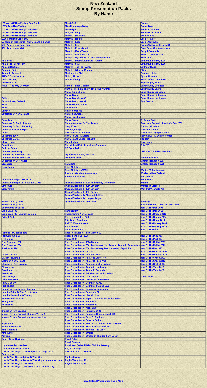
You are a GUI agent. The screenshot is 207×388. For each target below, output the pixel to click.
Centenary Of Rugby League (16, 123)
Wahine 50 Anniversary (152, 170)
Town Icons (146, 142)
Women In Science (150, 186)
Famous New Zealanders (14, 233)
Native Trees (71, 120)
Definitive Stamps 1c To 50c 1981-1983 (21, 183)
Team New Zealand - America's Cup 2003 (161, 123)
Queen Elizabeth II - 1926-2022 (80, 201)
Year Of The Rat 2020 (151, 248)
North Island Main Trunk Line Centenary (85, 145)
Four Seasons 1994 (11, 245)
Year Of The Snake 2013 (153, 264)
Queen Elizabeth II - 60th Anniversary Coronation (90, 183)
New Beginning (73, 129)
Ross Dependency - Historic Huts (82, 295)
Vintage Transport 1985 (153, 164)
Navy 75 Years (72, 126)
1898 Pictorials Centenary (15, 39)
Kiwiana (6, 336)
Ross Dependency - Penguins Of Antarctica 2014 (90, 314)
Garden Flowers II (11, 258)
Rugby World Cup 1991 (77, 360)
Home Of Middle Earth (13, 298)
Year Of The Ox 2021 (151, 229)
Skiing (144, 70)
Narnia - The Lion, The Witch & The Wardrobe (88, 89)
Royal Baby (71, 339)
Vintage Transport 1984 (153, 161)
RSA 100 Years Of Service (78, 351)
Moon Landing (72, 79)
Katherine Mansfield (12, 326)
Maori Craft (70, 23)
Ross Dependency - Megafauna (81, 305)
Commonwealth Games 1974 (16, 154)
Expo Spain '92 (9, 211)
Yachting (145, 201)
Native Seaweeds (74, 114)
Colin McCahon (9, 148)
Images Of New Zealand (14, 311)
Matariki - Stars (73, 64)
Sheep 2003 (147, 57)
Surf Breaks (147, 101)
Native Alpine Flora (75, 92)
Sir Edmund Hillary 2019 (153, 64)
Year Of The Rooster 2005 (154, 251)
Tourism (145, 139)
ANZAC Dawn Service (13, 76)
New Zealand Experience (77, 133)
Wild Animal (147, 176)
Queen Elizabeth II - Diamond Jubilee (84, 195)
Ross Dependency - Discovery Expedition (86, 289)
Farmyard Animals (11, 236)
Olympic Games (73, 158)
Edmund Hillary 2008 (12, 201)
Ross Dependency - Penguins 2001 (83, 311)
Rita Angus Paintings (76, 220)
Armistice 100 (9, 79)
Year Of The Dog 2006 (152, 208)
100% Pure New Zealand (14, 26)
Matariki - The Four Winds (78, 67)
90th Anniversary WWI (13, 48)
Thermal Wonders (150, 126)
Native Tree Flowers (75, 117)
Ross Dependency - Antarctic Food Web (85, 261)
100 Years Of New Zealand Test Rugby (21, 23)
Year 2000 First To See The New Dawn (160, 204)
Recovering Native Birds (77, 217)
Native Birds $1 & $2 (75, 98)
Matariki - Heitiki (73, 39)
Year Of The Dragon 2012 (153, 214)
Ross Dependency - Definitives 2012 (83, 283)
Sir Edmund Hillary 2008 (153, 61)
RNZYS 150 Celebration (77, 223)
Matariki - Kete (72, 42)
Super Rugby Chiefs (151, 89)
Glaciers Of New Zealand (14, 264)
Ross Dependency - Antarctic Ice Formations (88, 264)
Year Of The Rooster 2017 (154, 254)
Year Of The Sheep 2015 (153, 261)
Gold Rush (7, 273)
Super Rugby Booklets (152, 86)
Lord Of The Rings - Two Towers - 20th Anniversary (28, 366)
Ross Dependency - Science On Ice (83, 320)
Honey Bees (8, 301)
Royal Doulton (72, 342)
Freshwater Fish (10, 248)
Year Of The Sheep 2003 (153, 258)
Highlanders (8, 286)
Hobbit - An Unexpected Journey (18, 289)
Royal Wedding (73, 348)
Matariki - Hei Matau (75, 36)
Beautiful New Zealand (13, 101)
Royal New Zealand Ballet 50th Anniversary (87, 345)
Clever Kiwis (8, 142)
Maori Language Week (76, 26)
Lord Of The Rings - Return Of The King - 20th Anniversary (32, 360)
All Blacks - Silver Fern (13, 64)
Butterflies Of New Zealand (15, 114)
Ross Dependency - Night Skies (81, 308)
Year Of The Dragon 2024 (153, 217)
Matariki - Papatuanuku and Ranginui (84, 61)
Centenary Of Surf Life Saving (17, 126)
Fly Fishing (7, 239)
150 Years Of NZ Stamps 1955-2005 (20, 36)
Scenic (144, 23)
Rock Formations (74, 229)
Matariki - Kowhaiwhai (76, 48)
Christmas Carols (11, 139)
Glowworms (8, 267)
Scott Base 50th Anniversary (155, 48)
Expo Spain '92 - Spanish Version (19, 214)
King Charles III (9, 330)
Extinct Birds (8, 217)
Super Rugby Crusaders (153, 92)
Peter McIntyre (72, 167)
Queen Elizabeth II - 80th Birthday (82, 186)
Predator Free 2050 (75, 176)
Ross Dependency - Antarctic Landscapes (86, 267)
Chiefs (5, 133)
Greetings (7, 270)
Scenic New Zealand (151, 32)
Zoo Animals (147, 276)
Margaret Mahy (72, 32)
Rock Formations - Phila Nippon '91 (83, 233)
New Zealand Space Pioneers (80, 139)
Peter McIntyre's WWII (76, 170)
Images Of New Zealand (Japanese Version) (24, 317)
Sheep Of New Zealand (152, 54)
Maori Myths (71, 29)
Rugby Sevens (72, 357)
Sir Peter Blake (148, 67)
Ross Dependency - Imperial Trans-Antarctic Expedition (93, 298)
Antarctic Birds (9, 70)
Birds (4, 104)
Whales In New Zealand (153, 173)
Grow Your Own (10, 280)
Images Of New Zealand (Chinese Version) (23, 314)
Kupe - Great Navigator (13, 339)
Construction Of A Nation (15, 161)
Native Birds (71, 95)
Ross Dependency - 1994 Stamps (82, 242)
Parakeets (70, 164)
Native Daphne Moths (76, 104)
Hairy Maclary (9, 283)
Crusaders (7, 164)
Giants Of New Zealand (13, 261)
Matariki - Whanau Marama (78, 70)
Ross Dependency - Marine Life (81, 301)
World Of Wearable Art (152, 189)
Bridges (6, 111)
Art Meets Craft (9, 82)
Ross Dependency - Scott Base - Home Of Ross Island (93, 323)
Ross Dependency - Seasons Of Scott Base (87, 326)
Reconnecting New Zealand (79, 214)
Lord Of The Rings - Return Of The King (22, 357)
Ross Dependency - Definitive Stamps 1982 (87, 286)
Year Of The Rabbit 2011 (153, 242)
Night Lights (71, 142)
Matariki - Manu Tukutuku (78, 51)
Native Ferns (71, 107)
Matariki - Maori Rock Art (77, 54)
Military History (73, 76)
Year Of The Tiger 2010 (152, 267)
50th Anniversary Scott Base (16, 45)
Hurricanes (7, 305)
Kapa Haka (7, 323)
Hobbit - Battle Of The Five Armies (19, 292)
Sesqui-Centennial (150, 51)
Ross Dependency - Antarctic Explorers (85, 258)
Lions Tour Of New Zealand (16, 348)
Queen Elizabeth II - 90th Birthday (82, 189)
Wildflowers (147, 179)
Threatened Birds (150, 129)
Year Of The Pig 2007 (151, 236)
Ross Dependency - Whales (79, 333)
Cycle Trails (8, 167)
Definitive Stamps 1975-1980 (16, 179)
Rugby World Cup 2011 (77, 363)
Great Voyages (9, 276)
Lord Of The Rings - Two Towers (18, 363)
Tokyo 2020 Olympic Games (155, 133)
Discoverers (8, 189)
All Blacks (7, 61)
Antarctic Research (11, 73)
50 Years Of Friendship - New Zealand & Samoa (26, 42)
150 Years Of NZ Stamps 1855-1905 (20, 29)
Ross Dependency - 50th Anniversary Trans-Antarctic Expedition (98, 248)
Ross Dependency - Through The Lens (85, 330)
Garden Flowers (10, 254)
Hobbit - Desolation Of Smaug (17, 295)
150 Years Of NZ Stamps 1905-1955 (20, 32)
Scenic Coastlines (150, 29)
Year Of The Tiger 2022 (152, 270)
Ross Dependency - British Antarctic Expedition (89, 273)
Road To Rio (71, 226)
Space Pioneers (149, 76)
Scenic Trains (148, 39)
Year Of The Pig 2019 (151, 239)
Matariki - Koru (72, 45)
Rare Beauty (71, 211)
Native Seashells (73, 111)
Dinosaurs (7, 186)
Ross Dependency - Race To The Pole (84, 317)
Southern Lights (149, 73)
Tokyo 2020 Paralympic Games (156, 136)
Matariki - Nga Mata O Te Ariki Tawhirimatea (87, 57)
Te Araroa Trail (148, 120)
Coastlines (7, 145)
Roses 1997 (71, 239)
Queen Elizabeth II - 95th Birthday (82, 192)
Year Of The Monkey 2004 (154, 223)
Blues (5, 107)
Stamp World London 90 (153, 79)
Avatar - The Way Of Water (15, 86)
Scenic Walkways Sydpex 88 (155, 45)
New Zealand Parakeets (77, 136)
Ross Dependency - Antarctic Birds (83, 254)
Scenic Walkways (150, 42)
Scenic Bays (147, 26)
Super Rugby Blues (151, 82)
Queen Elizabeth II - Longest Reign (83, 198)
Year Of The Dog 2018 (152, 211)
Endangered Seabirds (13, 208)
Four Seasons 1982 (11, 242)
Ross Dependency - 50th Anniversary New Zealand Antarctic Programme (102, 245)
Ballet (5, 98)
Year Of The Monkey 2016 (154, 226)
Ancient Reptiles (10, 67)
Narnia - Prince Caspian (77, 86)
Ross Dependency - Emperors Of (82, 292)
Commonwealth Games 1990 (16, 158)
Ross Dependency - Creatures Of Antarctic (87, 280)
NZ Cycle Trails (73, 148)
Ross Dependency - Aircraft (79, 251)
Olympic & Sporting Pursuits (80, 154)
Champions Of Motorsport (15, 129)
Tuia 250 (145, 145)
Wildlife (144, 183)
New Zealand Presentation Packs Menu (103, 381)
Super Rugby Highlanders (154, 95)
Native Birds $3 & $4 (75, 101)
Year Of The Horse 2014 (153, 220)
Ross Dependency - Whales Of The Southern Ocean (91, 336)
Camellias (7, 120)
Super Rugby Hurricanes (153, 98)
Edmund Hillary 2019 (12, 204)
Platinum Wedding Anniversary (81, 173)
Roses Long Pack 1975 (76, 236)
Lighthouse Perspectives (14, 345)
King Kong (7, 333)
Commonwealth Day (12, 151)
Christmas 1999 (10, 136)
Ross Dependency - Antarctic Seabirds (85, 270)
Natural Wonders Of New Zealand (82, 123)
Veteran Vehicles (149, 158)
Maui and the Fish (74, 73)
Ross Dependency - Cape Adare (81, 276)
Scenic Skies (147, 36)
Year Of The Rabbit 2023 (153, 245)
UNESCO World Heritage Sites (156, 151)
